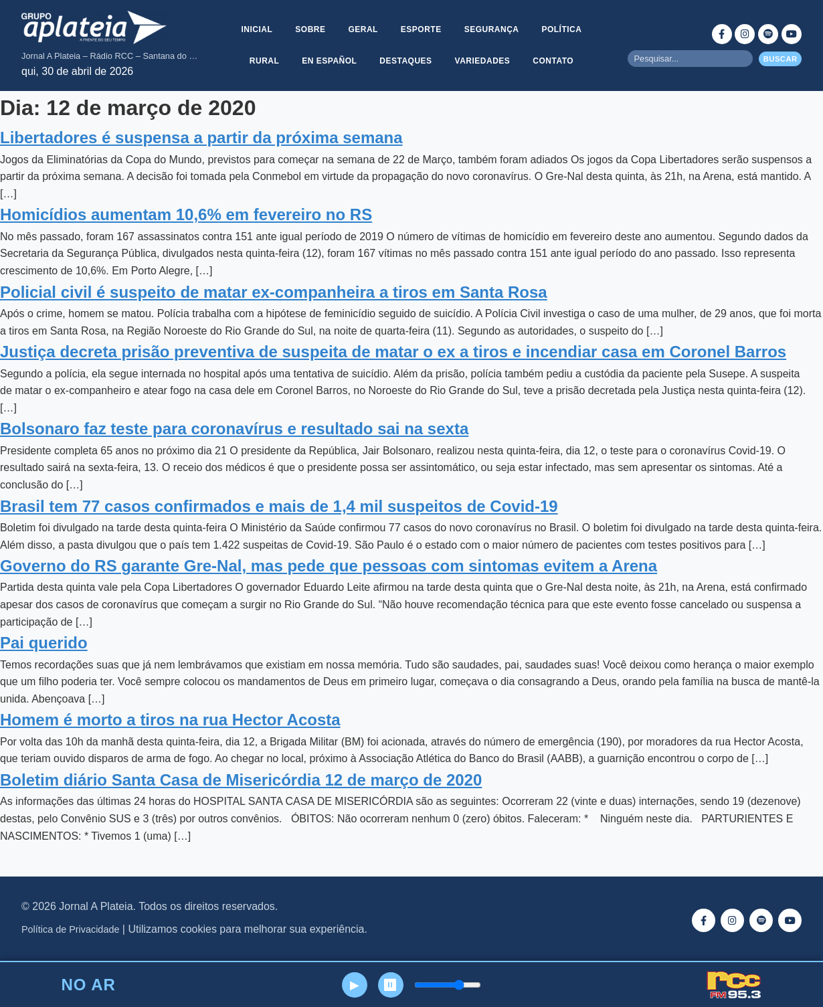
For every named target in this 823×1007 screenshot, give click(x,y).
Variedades (483, 61)
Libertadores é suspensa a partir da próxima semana (201, 137)
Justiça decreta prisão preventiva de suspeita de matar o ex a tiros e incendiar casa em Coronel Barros (393, 352)
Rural (263, 61)
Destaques (405, 61)
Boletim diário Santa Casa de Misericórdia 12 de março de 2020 (241, 780)
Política (564, 28)
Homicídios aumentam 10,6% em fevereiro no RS (186, 214)
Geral (363, 28)
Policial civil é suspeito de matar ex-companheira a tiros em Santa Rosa (273, 292)
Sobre (309, 28)
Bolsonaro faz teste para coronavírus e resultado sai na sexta (234, 429)
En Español (328, 61)
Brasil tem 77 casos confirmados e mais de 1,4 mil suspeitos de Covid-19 (279, 506)
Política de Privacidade (70, 929)
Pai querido (44, 643)
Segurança (493, 28)
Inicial (254, 28)
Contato (555, 61)
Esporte (421, 28)
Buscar (780, 59)
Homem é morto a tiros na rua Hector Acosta (170, 720)
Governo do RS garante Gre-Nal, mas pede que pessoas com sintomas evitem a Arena (328, 566)
